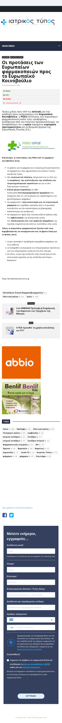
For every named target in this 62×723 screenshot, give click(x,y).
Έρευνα (9, 448)
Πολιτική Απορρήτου (31, 667)
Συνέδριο (35, 437)
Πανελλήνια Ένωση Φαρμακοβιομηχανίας (24, 292)
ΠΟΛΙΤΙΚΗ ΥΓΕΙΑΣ (17, 57)
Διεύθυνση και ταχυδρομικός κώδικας (25, 601)
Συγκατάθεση (13, 654)
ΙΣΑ (39, 444)
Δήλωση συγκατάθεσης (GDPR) (36, 664)
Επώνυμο (11, 576)
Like (6, 95)
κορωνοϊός (11, 452)
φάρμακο (27, 456)
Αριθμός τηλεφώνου (17, 614)
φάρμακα (10, 456)
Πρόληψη (24, 429)
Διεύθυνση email (15, 545)
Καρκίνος (42, 448)
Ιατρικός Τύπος (47, 452)
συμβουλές (35, 433)
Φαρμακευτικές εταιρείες (18, 444)
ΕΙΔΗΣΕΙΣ (5, 57)
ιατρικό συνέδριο (14, 440)
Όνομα (10, 564)
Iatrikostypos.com (31, 469)
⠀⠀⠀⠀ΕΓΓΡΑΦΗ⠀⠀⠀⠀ (31, 696)
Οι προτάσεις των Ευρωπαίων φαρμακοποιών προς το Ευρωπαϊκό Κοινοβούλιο (26, 71)
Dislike (7, 99)
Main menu (8, 46)
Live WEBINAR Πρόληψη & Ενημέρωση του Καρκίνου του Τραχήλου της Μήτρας (35, 311)
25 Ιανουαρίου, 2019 (12, 85)
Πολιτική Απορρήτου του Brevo (29, 649)
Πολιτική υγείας (13, 296)
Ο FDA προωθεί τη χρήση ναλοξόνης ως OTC (35, 329)
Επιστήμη (43, 456)
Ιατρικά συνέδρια (14, 437)
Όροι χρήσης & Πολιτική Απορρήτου (17, 507)
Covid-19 (27, 452)
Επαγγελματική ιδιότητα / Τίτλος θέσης (26, 589)
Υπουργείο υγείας (14, 433)
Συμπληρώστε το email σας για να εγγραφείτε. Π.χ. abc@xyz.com (31, 556)
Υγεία (32, 296)
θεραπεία (25, 448)
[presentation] (26, 686)
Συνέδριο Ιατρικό (38, 440)
